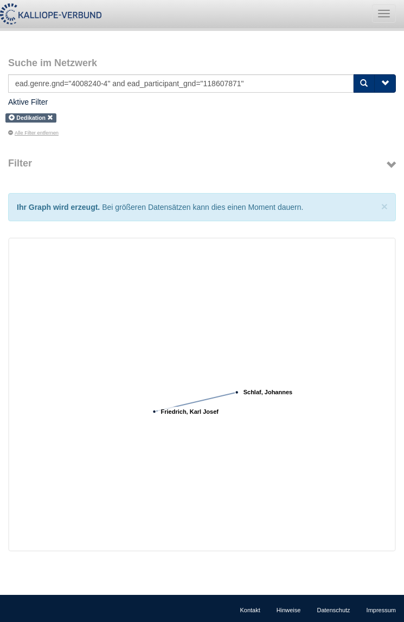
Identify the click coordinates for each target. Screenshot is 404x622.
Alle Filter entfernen (33, 133)
